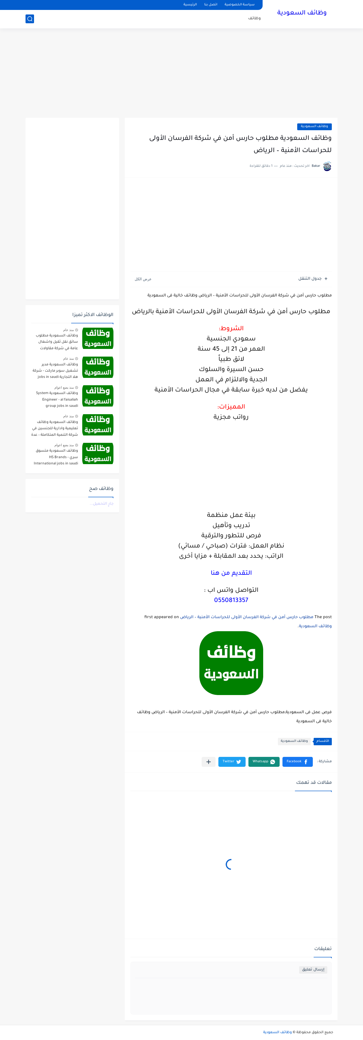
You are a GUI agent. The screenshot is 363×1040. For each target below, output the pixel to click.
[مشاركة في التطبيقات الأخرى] (209, 762)
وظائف (254, 18)
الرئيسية (190, 5)
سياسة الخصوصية (240, 5)
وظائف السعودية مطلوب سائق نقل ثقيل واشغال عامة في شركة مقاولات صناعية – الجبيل (57, 343)
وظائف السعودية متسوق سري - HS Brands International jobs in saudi (56, 457)
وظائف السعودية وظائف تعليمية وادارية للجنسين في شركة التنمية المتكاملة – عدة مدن (54, 429)
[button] (297, 762)
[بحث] (30, 18)
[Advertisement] (181, 73)
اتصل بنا (210, 5)
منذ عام (68, 330)
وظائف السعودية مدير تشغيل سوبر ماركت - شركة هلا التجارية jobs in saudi (55, 371)
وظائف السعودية (302, 13)
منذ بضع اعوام (64, 388)
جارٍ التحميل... (101, 504)
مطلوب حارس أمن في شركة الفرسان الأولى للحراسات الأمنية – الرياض (246, 617)
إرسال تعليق (313, 970)
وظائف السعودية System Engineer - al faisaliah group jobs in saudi (57, 399)
